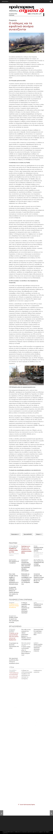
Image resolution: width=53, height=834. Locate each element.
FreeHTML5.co (5, 833)
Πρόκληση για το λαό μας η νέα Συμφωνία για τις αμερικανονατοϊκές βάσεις (26, 551)
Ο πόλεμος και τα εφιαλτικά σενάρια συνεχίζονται (21, 26)
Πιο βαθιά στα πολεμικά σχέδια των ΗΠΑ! (14, 552)
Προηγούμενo (15, 535)
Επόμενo (39, 535)
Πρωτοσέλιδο (28, 535)
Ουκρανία (13, 20)
